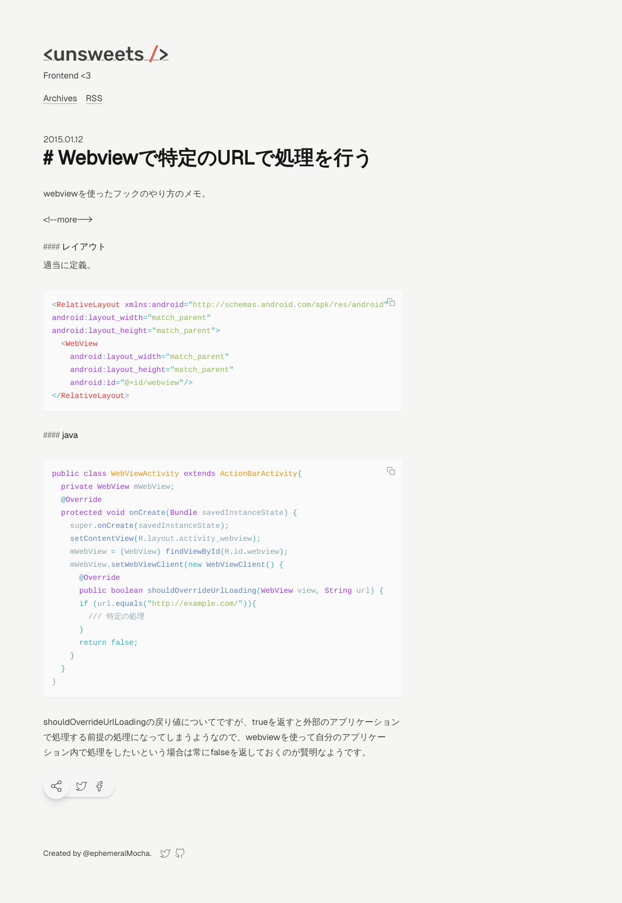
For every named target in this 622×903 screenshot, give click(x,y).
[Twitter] (165, 853)
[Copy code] (391, 302)
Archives (60, 98)
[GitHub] (180, 853)
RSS (94, 98)
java (70, 435)
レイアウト (84, 246)
